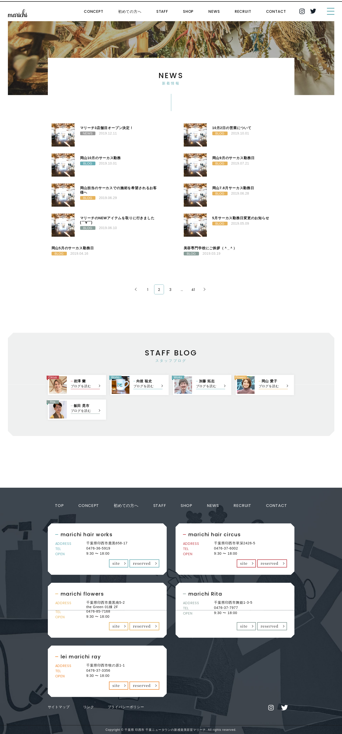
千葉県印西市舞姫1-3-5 (233, 602)
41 (193, 289)
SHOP (188, 11)
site (116, 563)
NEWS (214, 11)
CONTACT (276, 11)
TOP (59, 505)
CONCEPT (93, 11)
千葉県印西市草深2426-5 (234, 543)
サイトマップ (59, 706)
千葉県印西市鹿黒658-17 (106, 543)
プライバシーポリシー (126, 706)
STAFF (162, 11)
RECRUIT (243, 11)
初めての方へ (130, 11)
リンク (88, 706)
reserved (142, 563)
